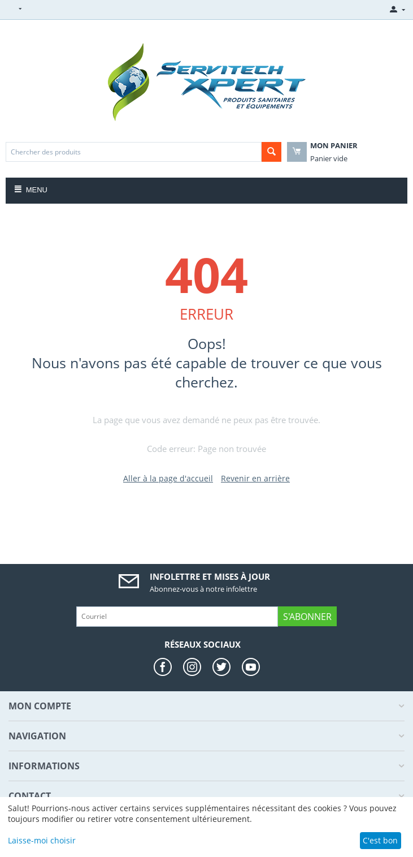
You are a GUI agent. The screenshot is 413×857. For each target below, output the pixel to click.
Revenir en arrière (255, 478)
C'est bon (380, 840)
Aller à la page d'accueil (168, 478)
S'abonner (307, 616)
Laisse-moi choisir (42, 840)
